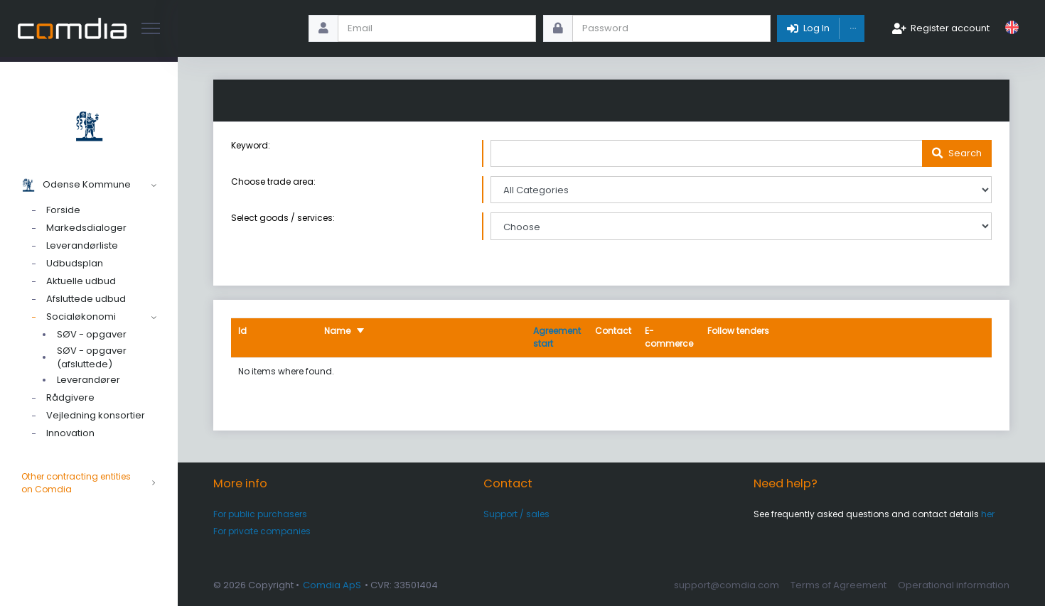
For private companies (262, 531)
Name (337, 331)
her (988, 514)
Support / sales (516, 514)
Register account (950, 28)
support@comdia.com (726, 585)
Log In (816, 28)
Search (965, 153)
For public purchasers (260, 514)
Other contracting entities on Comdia (88, 483)
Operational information (953, 585)
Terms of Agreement (838, 585)
